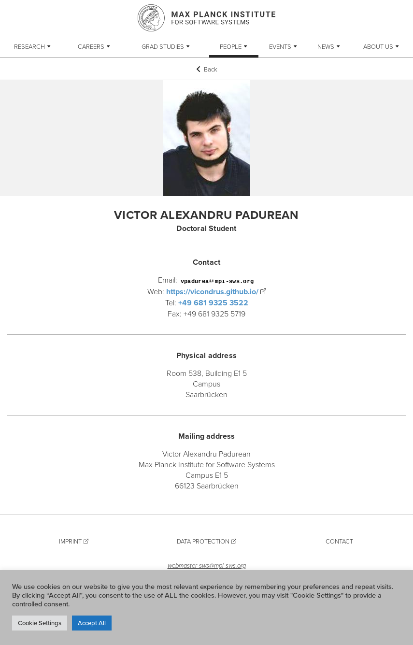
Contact (339, 541)
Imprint (70, 541)
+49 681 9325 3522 (213, 302)
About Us (378, 46)
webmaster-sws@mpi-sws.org (207, 565)
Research (29, 46)
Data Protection (203, 541)
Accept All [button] (92, 622)
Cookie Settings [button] (39, 622)
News (325, 46)
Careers (91, 46)
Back (206, 69)
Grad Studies (163, 46)
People (231, 46)
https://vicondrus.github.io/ (212, 291)
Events (280, 46)
